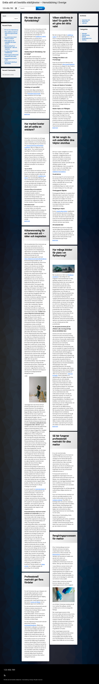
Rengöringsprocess (87, 38)
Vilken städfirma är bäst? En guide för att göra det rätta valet (63, 22)
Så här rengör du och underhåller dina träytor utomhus (10, 42)
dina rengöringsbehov (69, 64)
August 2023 (85, 21)
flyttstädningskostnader (34, 93)
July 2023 (84, 23)
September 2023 (86, 20)
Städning (84, 40)
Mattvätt (84, 36)
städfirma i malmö (41, 36)
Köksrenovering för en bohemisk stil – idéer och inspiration (10, 47)
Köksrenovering (86, 35)
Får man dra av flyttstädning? (32, 19)
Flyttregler (84, 33)
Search (4, 16)
